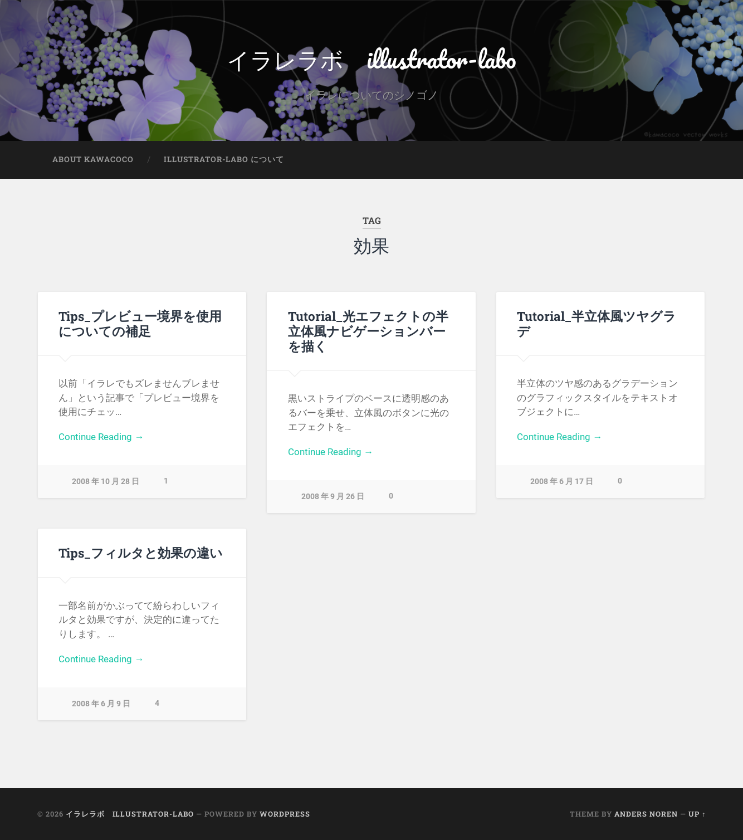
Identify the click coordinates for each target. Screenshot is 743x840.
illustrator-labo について (224, 159)
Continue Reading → (101, 436)
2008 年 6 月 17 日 (561, 481)
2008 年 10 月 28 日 (105, 481)
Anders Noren (646, 813)
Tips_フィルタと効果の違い (140, 552)
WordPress (285, 813)
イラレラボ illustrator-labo (371, 59)
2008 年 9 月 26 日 (332, 496)
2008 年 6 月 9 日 (101, 704)
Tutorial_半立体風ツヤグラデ (596, 323)
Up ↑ (697, 813)
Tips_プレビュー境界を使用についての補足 (140, 323)
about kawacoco (93, 159)
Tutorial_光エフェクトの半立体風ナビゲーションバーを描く (368, 330)
